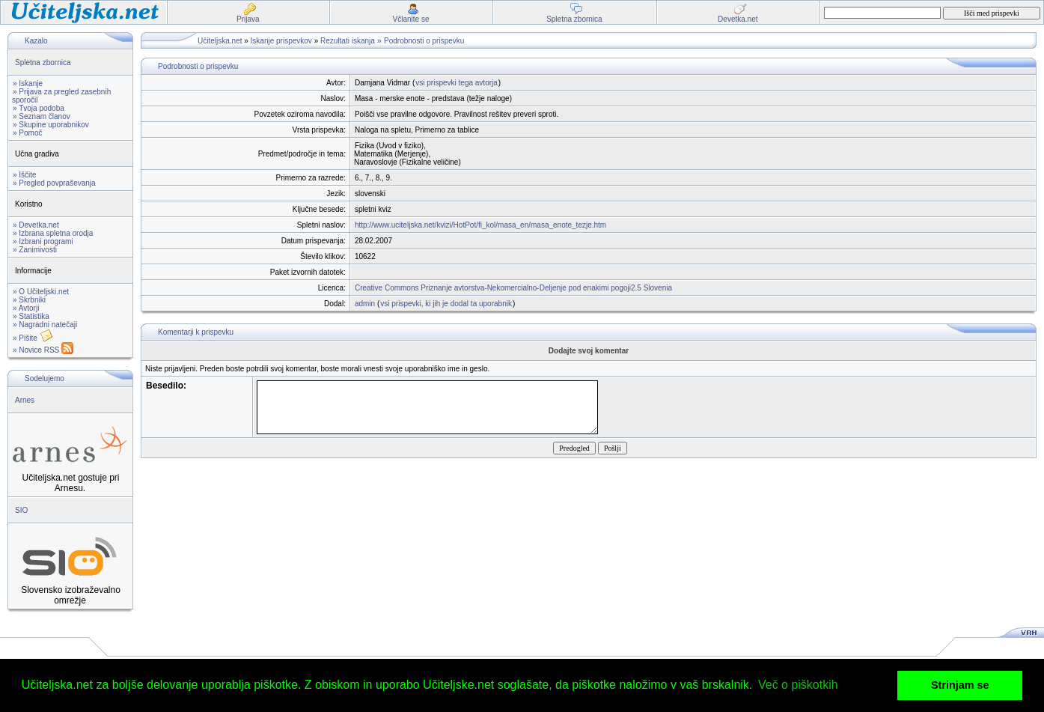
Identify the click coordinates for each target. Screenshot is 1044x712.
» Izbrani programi (43, 241)
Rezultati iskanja (347, 41)
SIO (21, 510)
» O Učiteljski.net (41, 291)
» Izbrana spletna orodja (53, 233)
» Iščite (25, 175)
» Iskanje (28, 83)
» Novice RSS (43, 350)
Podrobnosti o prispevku (424, 41)
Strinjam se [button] (960, 685)
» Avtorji (26, 308)
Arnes (24, 400)
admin (365, 303)
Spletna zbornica (43, 62)
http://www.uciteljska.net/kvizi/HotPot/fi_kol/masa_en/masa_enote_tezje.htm (480, 225)
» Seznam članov (41, 116)
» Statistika (31, 316)
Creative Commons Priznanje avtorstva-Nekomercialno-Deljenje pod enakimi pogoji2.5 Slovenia (513, 288)
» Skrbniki (29, 300)
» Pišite (33, 338)
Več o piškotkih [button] (798, 684)
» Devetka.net (36, 225)
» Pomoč (27, 133)
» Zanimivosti (35, 250)
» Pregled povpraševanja (54, 183)
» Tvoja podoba (38, 108)
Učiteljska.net (220, 41)
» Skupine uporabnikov (51, 125)
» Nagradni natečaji (45, 324)
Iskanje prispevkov (281, 41)
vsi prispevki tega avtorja (456, 83)
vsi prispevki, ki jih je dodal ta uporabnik (446, 303)
